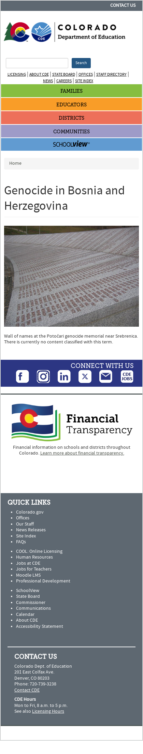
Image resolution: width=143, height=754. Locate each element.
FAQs (21, 542)
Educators (71, 105)
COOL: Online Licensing (39, 551)
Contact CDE (27, 690)
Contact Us (122, 5)
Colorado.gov (30, 512)
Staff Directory (111, 74)
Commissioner (30, 603)
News (48, 81)
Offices (85, 74)
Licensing (17, 74)
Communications (33, 608)
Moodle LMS (28, 575)
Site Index (84, 81)
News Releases (31, 530)
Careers (64, 81)
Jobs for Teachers (34, 569)
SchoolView (27, 591)
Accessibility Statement (39, 626)
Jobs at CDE (28, 563)
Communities (71, 132)
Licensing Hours (48, 711)
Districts (71, 118)
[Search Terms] (37, 63)
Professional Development (43, 581)
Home (15, 163)
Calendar (25, 614)
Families (71, 91)
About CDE (39, 74)
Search (81, 62)
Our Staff (25, 524)
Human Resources (34, 557)
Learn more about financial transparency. (82, 453)
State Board (63, 74)
